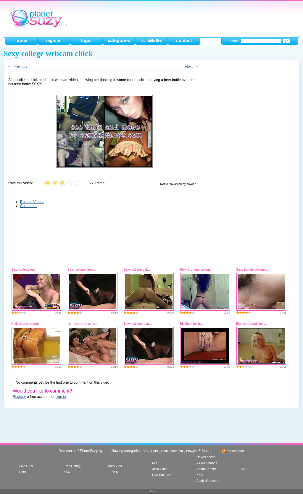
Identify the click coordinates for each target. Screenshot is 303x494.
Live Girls (26, 466)
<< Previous (17, 66)
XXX (67, 472)
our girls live (151, 40)
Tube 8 (113, 472)
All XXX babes (206, 463)
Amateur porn (206, 469)
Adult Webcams (207, 480)
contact (184, 40)
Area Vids (115, 466)
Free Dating (72, 466)
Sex (145, 451)
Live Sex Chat (162, 475)
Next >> (191, 66)
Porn (154, 451)
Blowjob (192, 451)
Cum (164, 451)
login (86, 40)
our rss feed (233, 451)
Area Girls (159, 469)
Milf (154, 463)
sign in (61, 397)
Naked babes (206, 457)
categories (119, 40)
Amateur (177, 451)
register (54, 40)
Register (19, 397)
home (21, 40)
